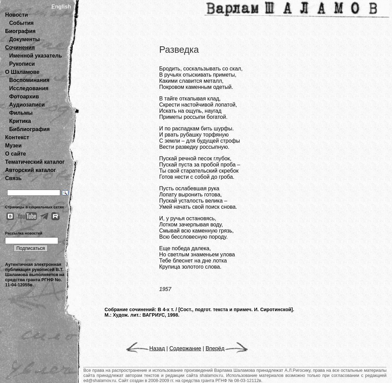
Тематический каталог (35, 162)
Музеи (13, 145)
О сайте (15, 154)
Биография (20, 31)
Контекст (17, 137)
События (21, 23)
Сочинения (20, 47)
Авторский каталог (30, 170)
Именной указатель (35, 56)
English (61, 7)
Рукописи (22, 64)
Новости (16, 15)
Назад (145, 348)
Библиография (29, 129)
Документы (24, 39)
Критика (20, 121)
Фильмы (21, 113)
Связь (13, 178)
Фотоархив (24, 96)
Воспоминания (29, 80)
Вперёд (227, 348)
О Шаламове (22, 72)
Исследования (28, 88)
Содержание (185, 348)
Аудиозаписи (27, 105)
